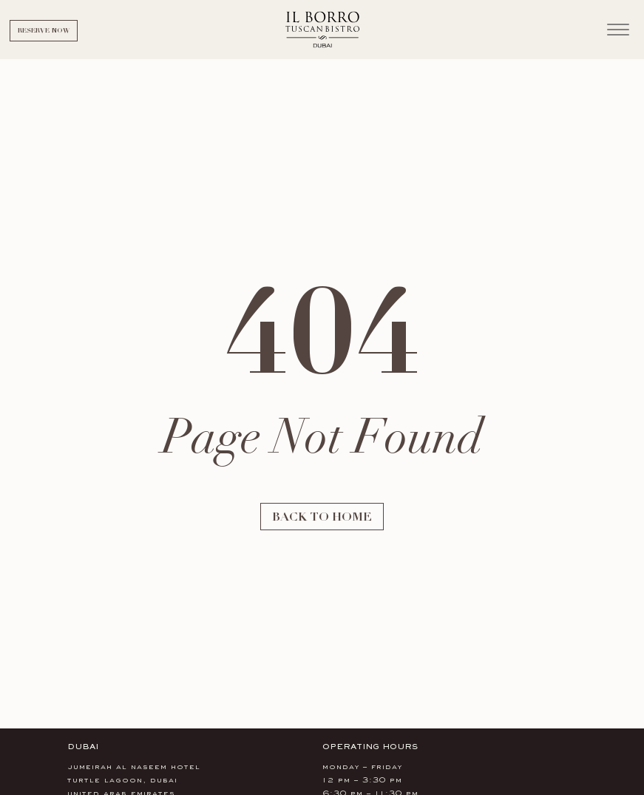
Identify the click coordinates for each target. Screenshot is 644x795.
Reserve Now (44, 30)
